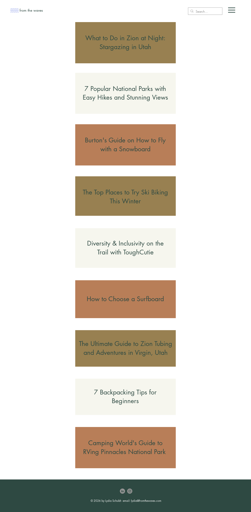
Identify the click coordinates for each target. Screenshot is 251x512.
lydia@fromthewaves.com (146, 501)
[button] (231, 10)
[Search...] (205, 11)
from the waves (31, 10)
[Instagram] (129, 491)
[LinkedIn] (122, 491)
